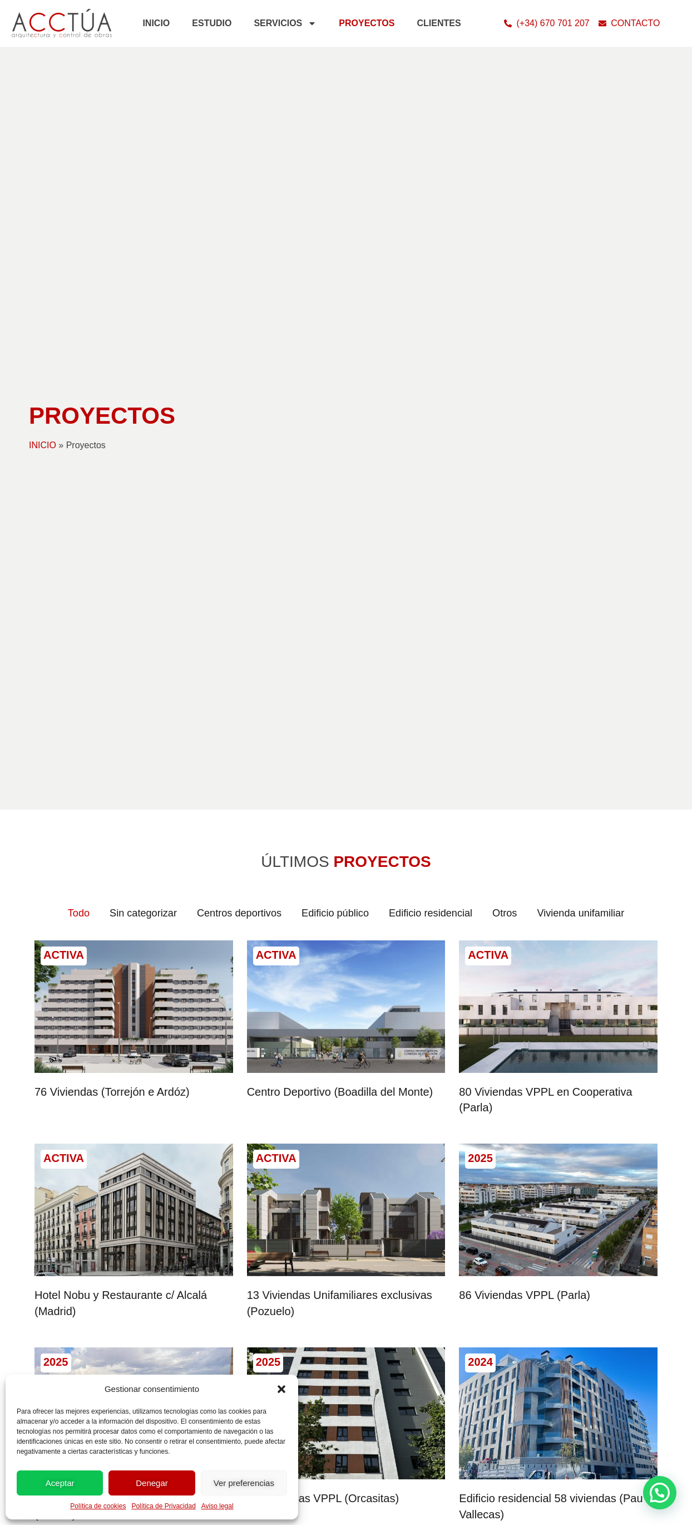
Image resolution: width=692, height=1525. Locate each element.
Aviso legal (217, 1506)
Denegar (152, 1483)
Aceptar (60, 1483)
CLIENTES (439, 23)
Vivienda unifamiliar (599, 914)
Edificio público (334, 914)
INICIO (156, 23)
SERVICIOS (285, 23)
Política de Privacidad (163, 1506)
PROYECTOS (366, 23)
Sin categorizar (127, 914)
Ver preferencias (244, 1483)
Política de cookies (98, 1506)
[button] (281, 1389)
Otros (517, 914)
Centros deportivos (230, 914)
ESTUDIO (211, 23)
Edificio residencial (437, 914)
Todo (57, 914)
